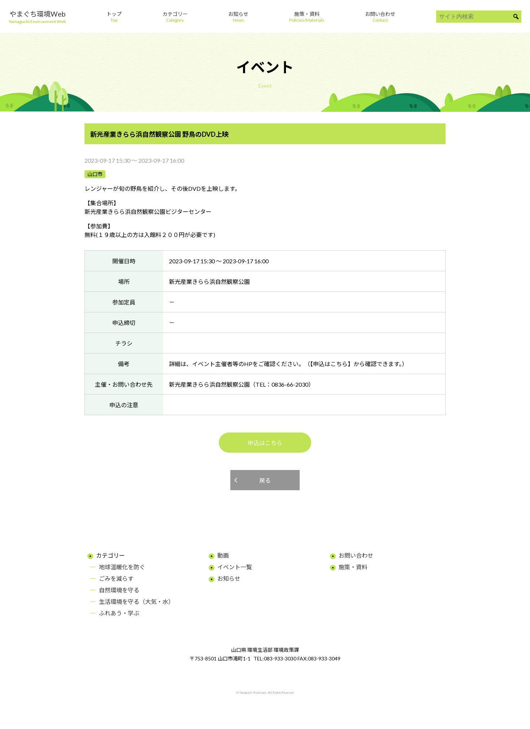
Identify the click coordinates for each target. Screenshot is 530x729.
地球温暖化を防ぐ (122, 566)
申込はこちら (265, 442)
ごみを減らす (116, 578)
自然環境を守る (119, 590)
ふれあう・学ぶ (119, 613)
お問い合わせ (356, 555)
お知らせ (228, 578)
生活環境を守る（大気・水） (136, 601)
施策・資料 (353, 566)
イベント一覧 (234, 566)
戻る (265, 480)
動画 (223, 555)
